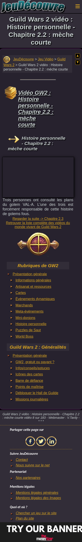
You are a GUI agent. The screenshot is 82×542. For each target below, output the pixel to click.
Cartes (21, 293)
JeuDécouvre (23, 59)
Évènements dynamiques (35, 299)
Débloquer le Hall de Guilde (37, 393)
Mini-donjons (25, 318)
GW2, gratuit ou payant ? (35, 362)
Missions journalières (32, 399)
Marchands (24, 305)
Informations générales (33, 280)
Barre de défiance (29, 380)
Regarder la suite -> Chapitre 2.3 (37, 219)
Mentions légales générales (37, 493)
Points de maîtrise (30, 387)
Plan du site (25, 518)
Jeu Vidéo (45, 59)
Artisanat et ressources (33, 286)
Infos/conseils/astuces (33, 368)
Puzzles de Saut (28, 330)
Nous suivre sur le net (33, 465)
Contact (22, 460)
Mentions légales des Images (38, 498)
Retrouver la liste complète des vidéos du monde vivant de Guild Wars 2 (38, 225)
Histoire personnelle (31, 324)
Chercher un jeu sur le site (36, 513)
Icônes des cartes (29, 374)
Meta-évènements (30, 311)
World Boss (24, 336)
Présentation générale (30, 274)
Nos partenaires (28, 478)
